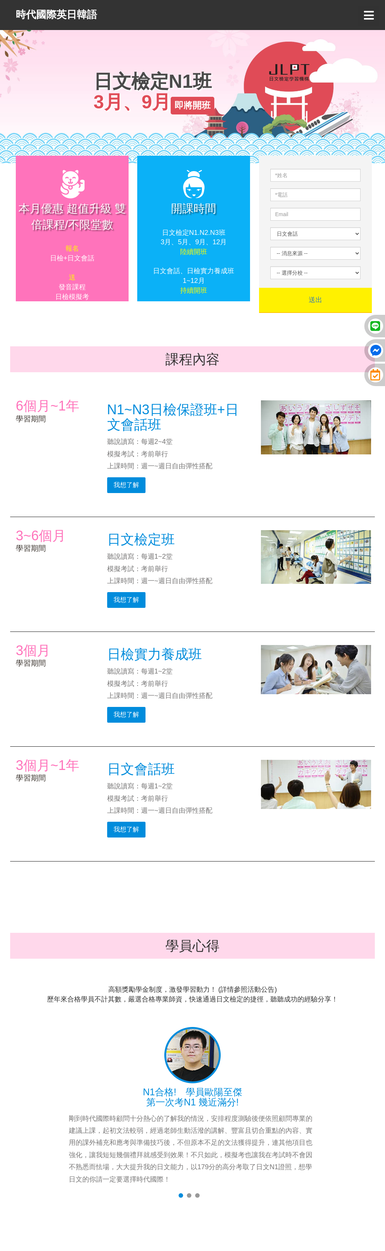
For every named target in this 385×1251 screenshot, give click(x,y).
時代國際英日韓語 (56, 14)
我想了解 (126, 485)
